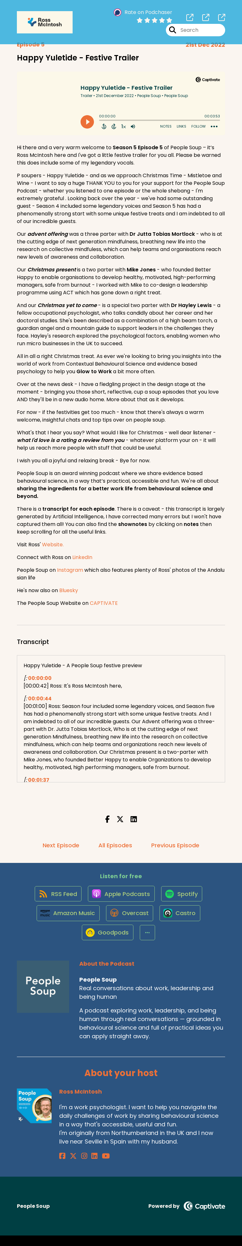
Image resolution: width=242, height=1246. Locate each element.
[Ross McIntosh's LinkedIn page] (85, 1167)
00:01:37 (38, 780)
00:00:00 (40, 678)
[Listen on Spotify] (183, 897)
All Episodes (115, 845)
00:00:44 (40, 698)
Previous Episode (175, 845)
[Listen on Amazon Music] (65, 920)
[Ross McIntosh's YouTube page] (93, 1167)
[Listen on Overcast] (129, 920)
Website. (53, 544)
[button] (147, 942)
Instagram (70, 570)
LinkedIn (82, 557)
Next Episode (61, 845)
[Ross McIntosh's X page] (70, 1167)
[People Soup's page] (189, 19)
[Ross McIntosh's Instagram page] (78, 1167)
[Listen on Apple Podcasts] (120, 897)
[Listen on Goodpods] (106, 942)
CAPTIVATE (104, 603)
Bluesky (68, 590)
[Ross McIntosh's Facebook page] (62, 1167)
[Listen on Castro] (181, 920)
